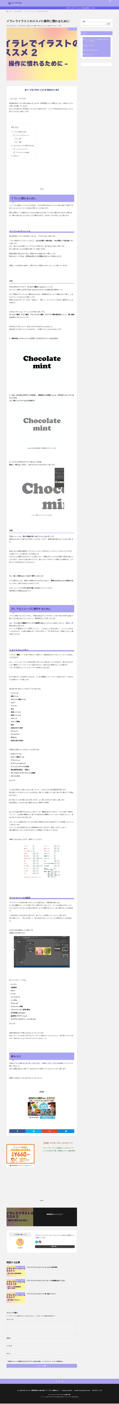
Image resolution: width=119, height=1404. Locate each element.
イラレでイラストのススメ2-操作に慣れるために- (36, 11)
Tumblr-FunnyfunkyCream (92, 51)
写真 (17, 142)
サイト (8, 1353)
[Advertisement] (41, 174)
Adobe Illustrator (43, 25)
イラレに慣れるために (19, 131)
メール (9, 1345)
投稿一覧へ (54, 1247)
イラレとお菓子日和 (65, 1395)
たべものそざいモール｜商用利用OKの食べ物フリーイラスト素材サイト (96, 40)
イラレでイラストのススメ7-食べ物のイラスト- (44, 1294)
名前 (9, 1338)
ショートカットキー (20, 149)
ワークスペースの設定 (21, 152)
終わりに (15, 156)
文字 (17, 138)
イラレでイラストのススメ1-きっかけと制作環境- (45, 1267)
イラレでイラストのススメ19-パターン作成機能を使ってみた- (49, 1280)
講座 (49, 25)
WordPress (76, 1397)
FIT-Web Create (58, 1397)
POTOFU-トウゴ (90, 56)
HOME (10, 11)
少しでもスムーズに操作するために (22, 145)
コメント (10, 1319)
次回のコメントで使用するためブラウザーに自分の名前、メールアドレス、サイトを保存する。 (36, 1361)
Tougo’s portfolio (90, 46)
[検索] (108, 24)
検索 (84, 21)
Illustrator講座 (17, 11)
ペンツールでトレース (21, 135)
